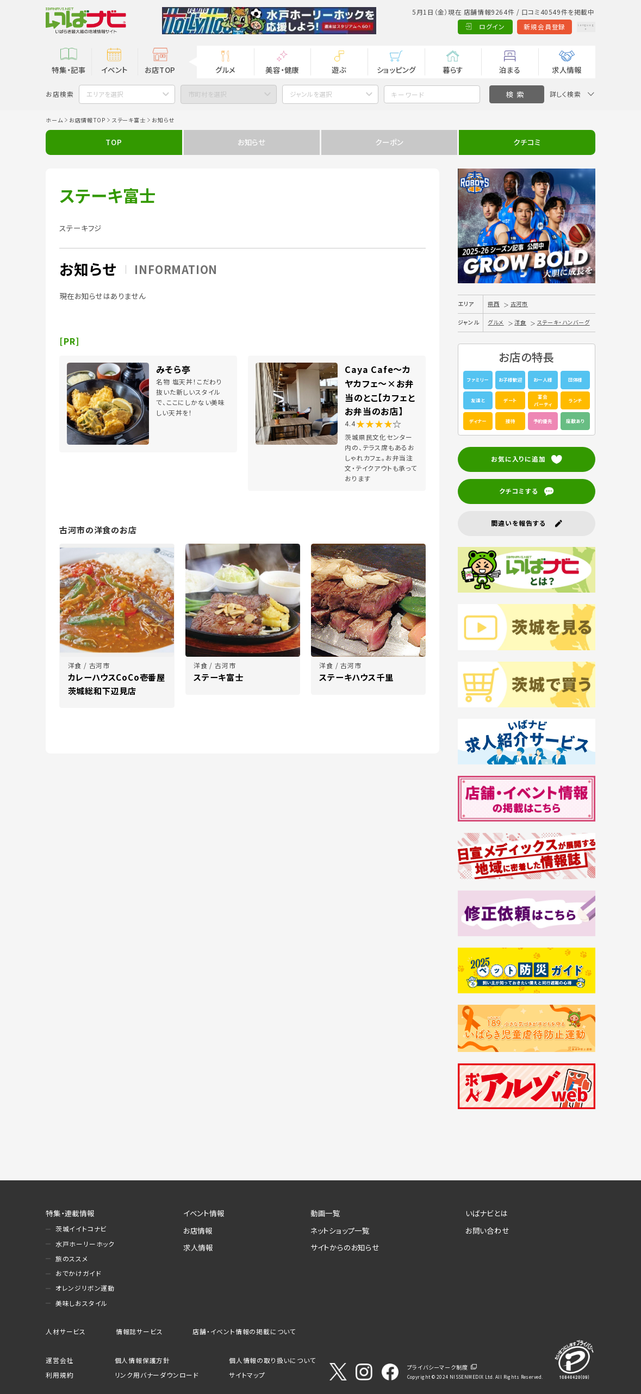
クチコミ (526, 141)
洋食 (520, 322)
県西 (494, 304)
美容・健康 (282, 69)
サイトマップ (247, 1374)
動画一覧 (325, 1213)
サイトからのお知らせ (344, 1247)
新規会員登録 (517, 26)
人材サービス (66, 1331)
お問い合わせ (487, 1230)
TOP (113, 141)
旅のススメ (72, 1258)
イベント (114, 69)
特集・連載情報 (70, 1213)
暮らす (453, 69)
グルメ (225, 69)
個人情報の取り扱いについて (272, 1360)
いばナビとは (486, 1213)
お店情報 (198, 1230)
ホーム (54, 120)
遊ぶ (339, 69)
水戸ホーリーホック (85, 1243)
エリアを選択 (104, 93)
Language (572, 26)
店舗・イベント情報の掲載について (244, 1331)
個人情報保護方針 (142, 1360)
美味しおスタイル (81, 1303)
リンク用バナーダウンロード (157, 1374)
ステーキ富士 (129, 120)
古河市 (519, 304)
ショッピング (396, 69)
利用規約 (59, 1374)
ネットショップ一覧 (340, 1230)
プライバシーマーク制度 (437, 1367)
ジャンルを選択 (311, 93)
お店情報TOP (87, 120)
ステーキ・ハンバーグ (563, 322)
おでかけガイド (78, 1273)
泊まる (509, 69)
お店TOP (160, 69)
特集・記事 (68, 69)
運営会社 (59, 1360)
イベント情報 (204, 1213)
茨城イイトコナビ (81, 1228)
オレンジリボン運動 (85, 1287)
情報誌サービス (139, 1331)
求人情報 (567, 69)
